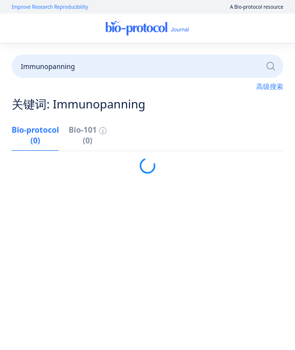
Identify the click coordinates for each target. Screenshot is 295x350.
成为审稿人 (235, 54)
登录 (192, 28)
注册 (219, 28)
